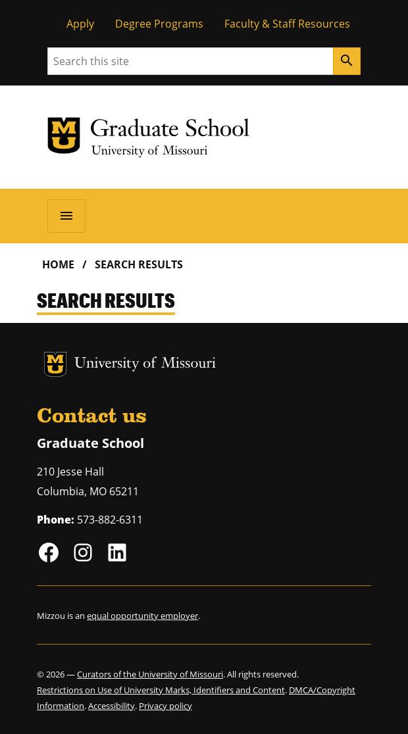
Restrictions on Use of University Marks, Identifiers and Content (161, 690)
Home (58, 264)
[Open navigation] (66, 215)
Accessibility (111, 706)
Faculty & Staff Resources (287, 23)
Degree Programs (159, 23)
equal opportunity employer (142, 616)
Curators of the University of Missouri (150, 674)
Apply (80, 23)
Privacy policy (165, 706)
